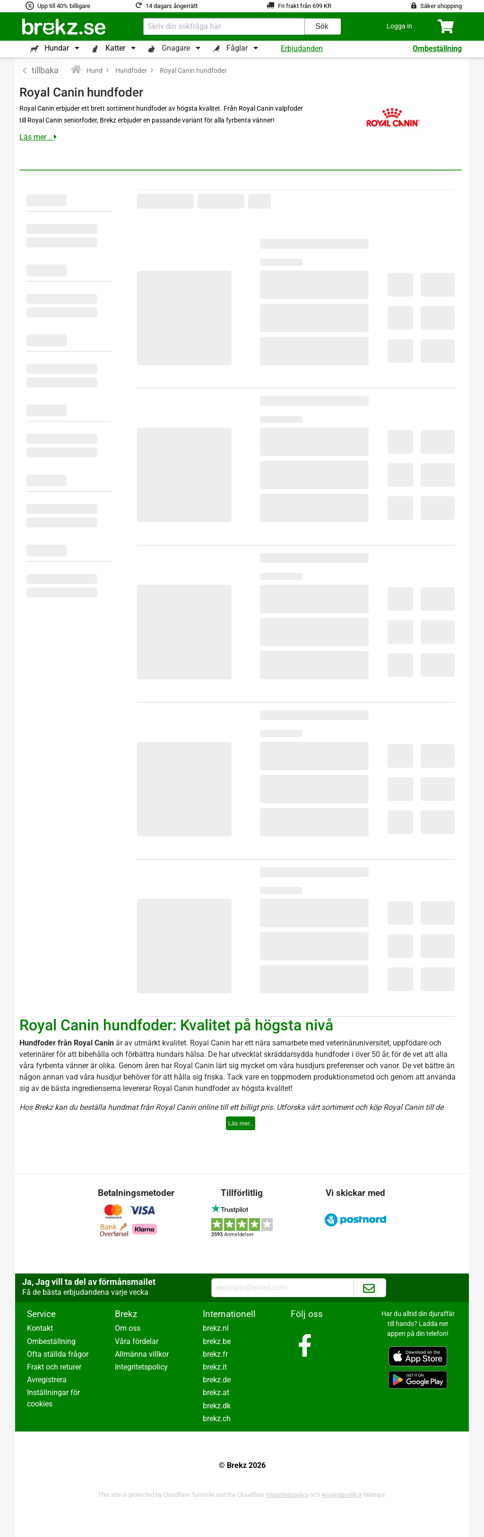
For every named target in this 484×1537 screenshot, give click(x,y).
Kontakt (40, 1328)
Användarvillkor (341, 1494)
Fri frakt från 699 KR (304, 5)
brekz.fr (215, 1354)
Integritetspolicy (141, 1366)
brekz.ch (217, 1418)
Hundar (56, 48)
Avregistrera (47, 1379)
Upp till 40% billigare (63, 5)
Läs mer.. (240, 1123)
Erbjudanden (302, 48)
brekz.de (217, 1379)
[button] (399, 26)
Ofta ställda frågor (57, 1354)
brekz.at (216, 1392)
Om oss (127, 1328)
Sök (321, 26)
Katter (115, 48)
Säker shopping (441, 5)
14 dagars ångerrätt (172, 5)
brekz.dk (217, 1405)
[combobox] (224, 26)
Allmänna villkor (142, 1354)
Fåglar (237, 48)
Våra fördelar (136, 1341)
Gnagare (176, 48)
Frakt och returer (54, 1366)
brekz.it (215, 1366)
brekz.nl (216, 1328)
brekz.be (217, 1341)
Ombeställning (437, 48)
